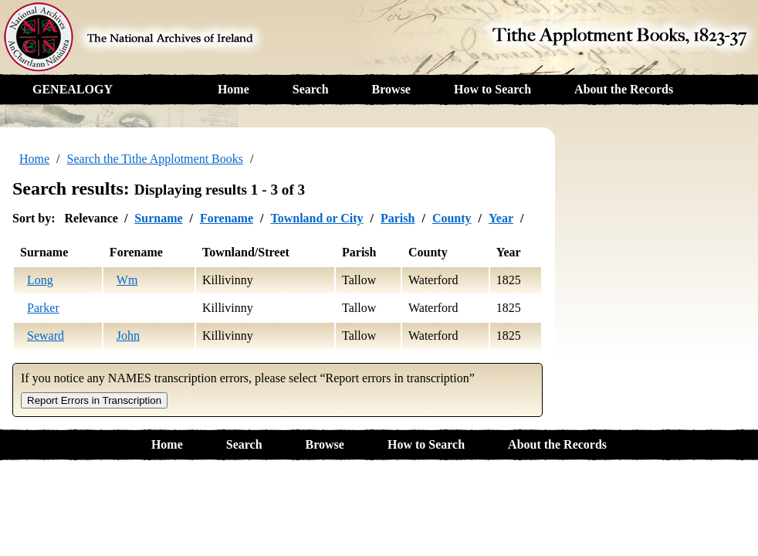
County (452, 218)
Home (233, 89)
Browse (391, 89)
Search (311, 89)
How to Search (492, 89)
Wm (127, 279)
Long (40, 279)
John (128, 335)
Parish (398, 218)
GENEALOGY (72, 89)
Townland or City (316, 218)
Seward (45, 335)
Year (501, 218)
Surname (158, 218)
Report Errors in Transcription (94, 400)
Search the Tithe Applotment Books (155, 158)
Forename (226, 218)
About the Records (623, 89)
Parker (43, 307)
